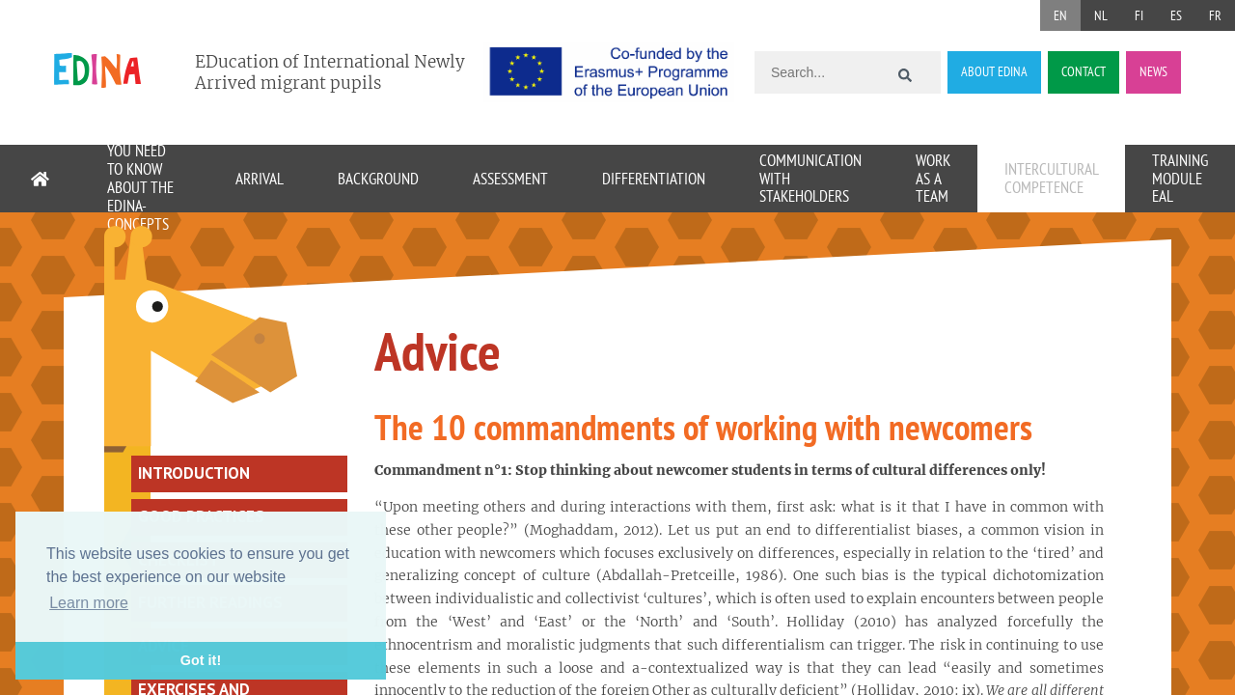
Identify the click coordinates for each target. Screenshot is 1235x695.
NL (1101, 15)
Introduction (194, 473)
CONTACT (1083, 71)
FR (1215, 15)
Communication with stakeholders (810, 179)
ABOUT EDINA (994, 71)
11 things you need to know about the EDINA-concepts (140, 178)
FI (1139, 15)
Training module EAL (1180, 179)
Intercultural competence (1051, 178)
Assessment (510, 178)
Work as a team (933, 179)
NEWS (1153, 71)
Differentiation (653, 178)
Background (378, 178)
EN (1060, 15)
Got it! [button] (200, 660)
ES (1176, 15)
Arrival (259, 178)
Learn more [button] (88, 603)
